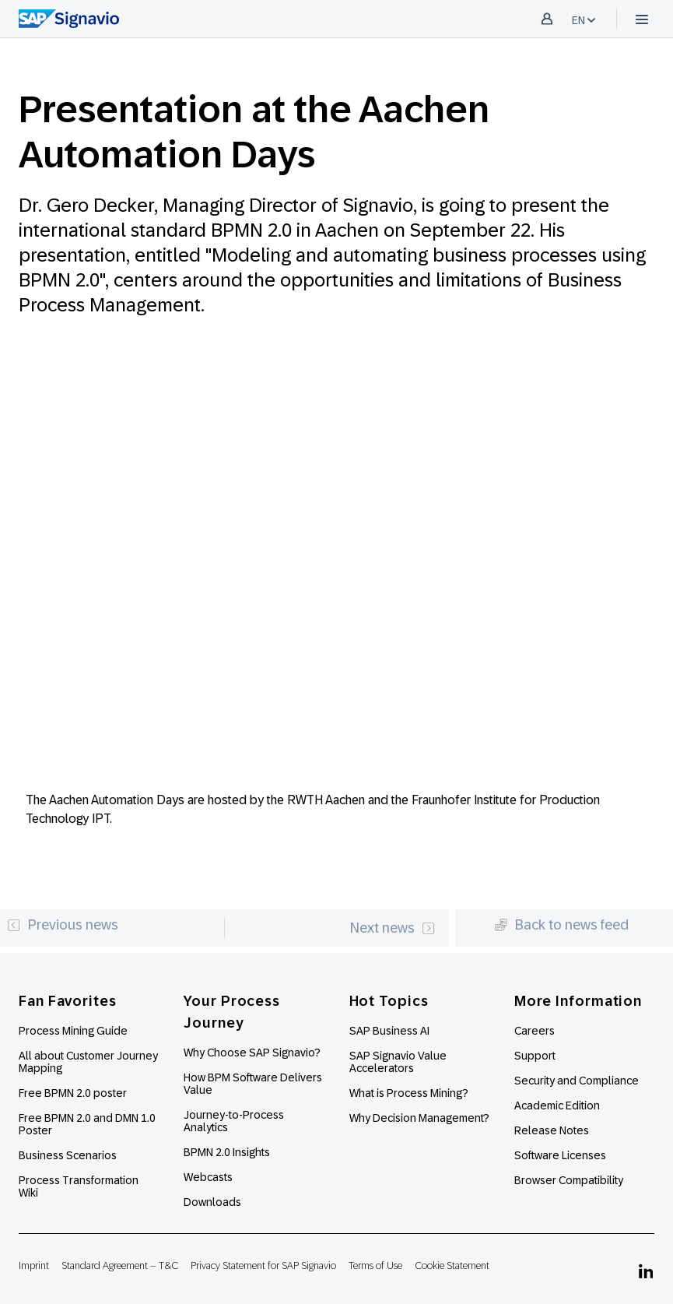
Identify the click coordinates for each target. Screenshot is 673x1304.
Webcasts (208, 1177)
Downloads (212, 1202)
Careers (534, 1031)
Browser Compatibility (568, 1180)
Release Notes (551, 1130)
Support (535, 1055)
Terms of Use (375, 1265)
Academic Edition (557, 1105)
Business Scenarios (68, 1155)
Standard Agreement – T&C (119, 1265)
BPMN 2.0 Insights (227, 1152)
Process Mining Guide (73, 1031)
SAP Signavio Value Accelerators (398, 1061)
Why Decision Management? (419, 1118)
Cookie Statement (452, 1265)
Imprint (34, 1265)
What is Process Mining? (408, 1093)
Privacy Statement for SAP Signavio (263, 1265)
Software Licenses (560, 1155)
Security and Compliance (576, 1080)
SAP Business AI (389, 1031)
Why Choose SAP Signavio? (252, 1052)
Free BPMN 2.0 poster (73, 1093)
